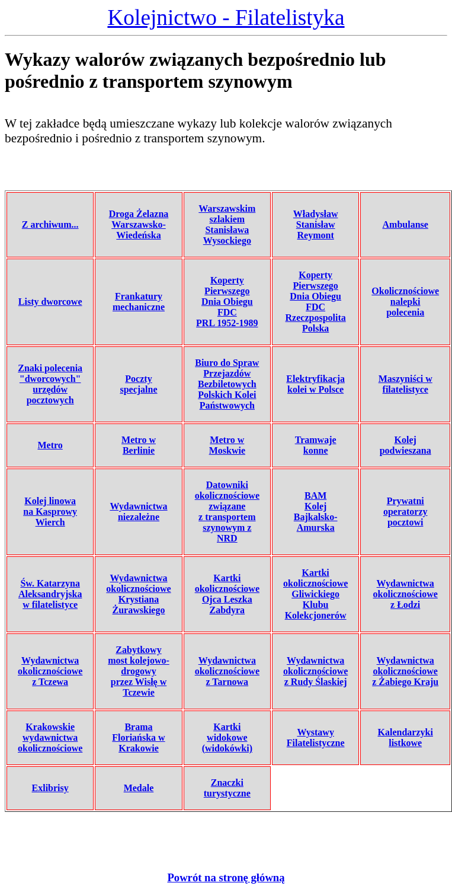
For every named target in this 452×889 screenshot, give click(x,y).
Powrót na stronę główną (225, 877)
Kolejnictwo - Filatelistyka (225, 17)
